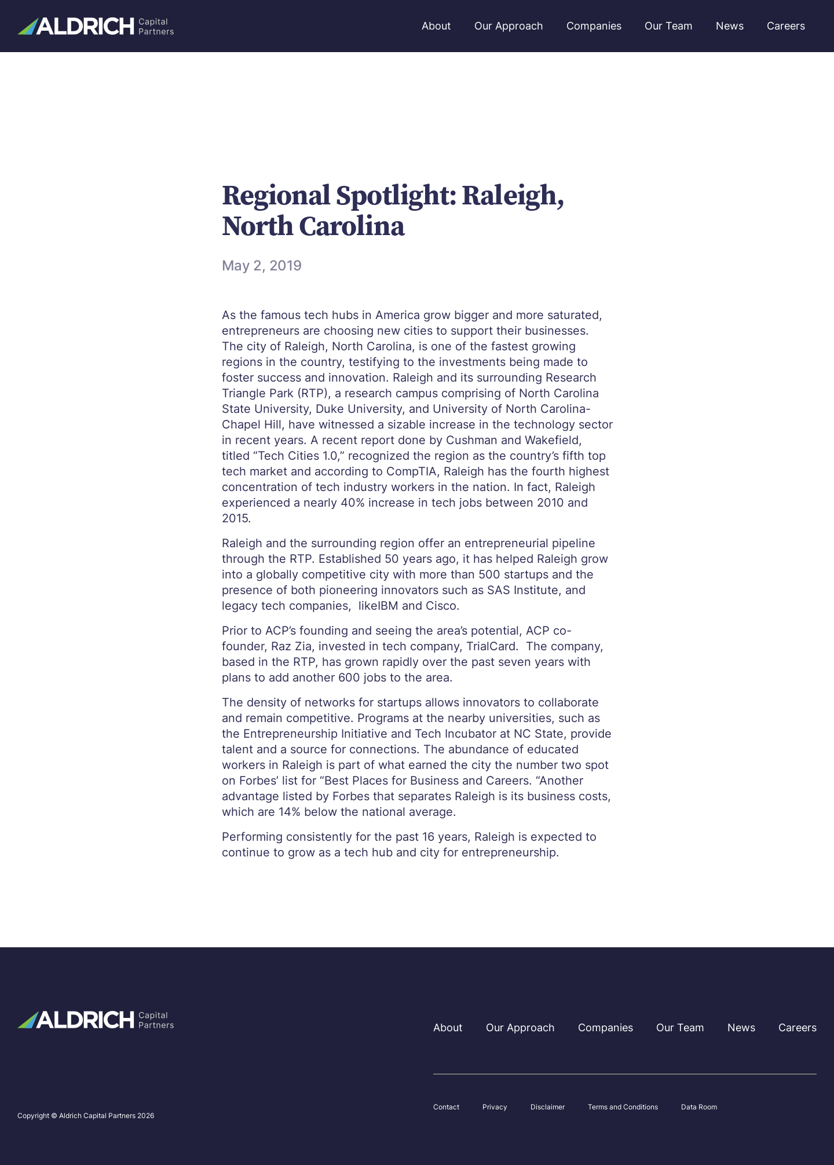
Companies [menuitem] (593, 26)
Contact (446, 1107)
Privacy (494, 1107)
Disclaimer (548, 1107)
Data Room (699, 1107)
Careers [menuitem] (786, 26)
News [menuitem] (730, 26)
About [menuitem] (436, 26)
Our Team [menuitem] (669, 26)
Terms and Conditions (623, 1107)
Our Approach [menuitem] (508, 26)
